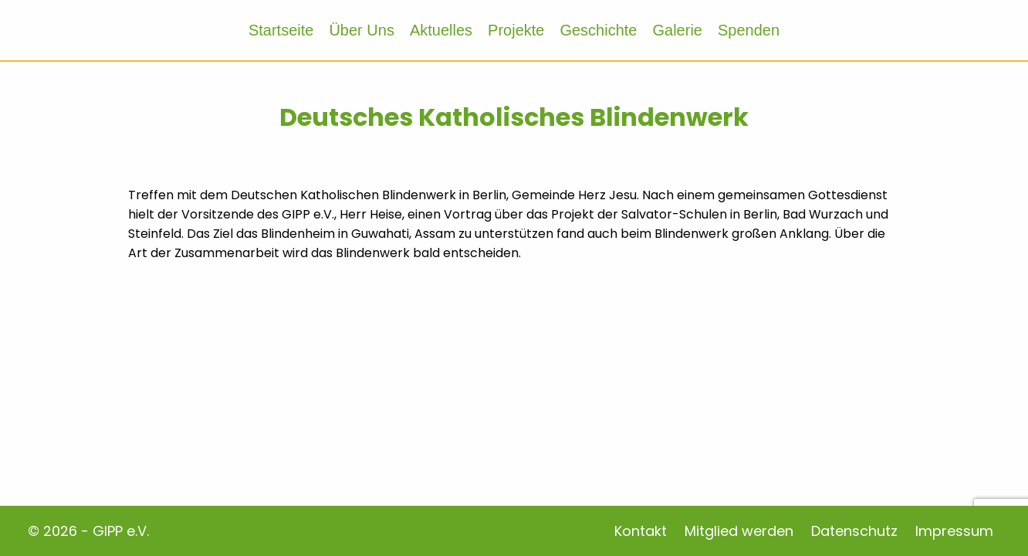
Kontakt (640, 531)
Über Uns (361, 30)
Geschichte (598, 30)
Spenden (748, 30)
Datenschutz (854, 531)
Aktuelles (441, 30)
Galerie (677, 30)
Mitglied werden (739, 531)
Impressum (954, 531)
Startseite (281, 30)
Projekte (516, 30)
